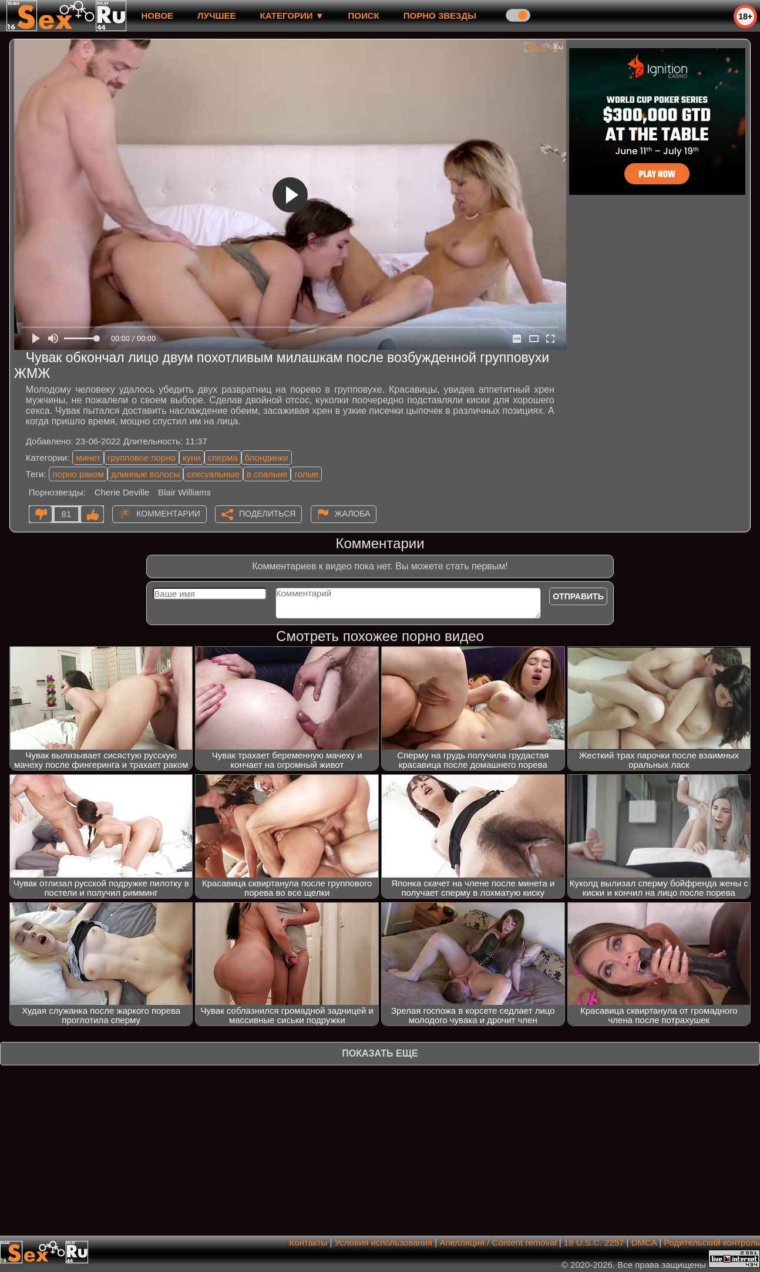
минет (88, 458)
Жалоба (353, 513)
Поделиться (267, 513)
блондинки (266, 458)
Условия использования (384, 1242)
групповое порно (141, 458)
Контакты (309, 1242)
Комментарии (168, 513)
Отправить (578, 596)
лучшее (216, 16)
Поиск (363, 16)
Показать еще (380, 1053)
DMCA (644, 1242)
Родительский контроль (712, 1242)
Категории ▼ (292, 16)
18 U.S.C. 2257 (594, 1242)
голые (306, 474)
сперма (223, 458)
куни (192, 458)
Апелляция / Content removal (497, 1242)
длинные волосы (145, 474)
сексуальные (213, 474)
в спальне (267, 474)
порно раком (78, 474)
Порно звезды (439, 16)
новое (157, 16)
